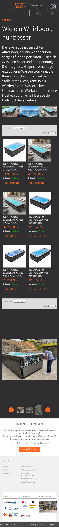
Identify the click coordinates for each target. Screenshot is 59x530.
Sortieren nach (8, 128)
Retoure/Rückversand (28, 482)
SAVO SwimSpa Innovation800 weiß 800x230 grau (13, 219)
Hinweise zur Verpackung (29, 479)
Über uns (6, 467)
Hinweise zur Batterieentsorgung (27, 474)
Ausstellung (7, 473)
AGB (32, 524)
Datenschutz (41, 524)
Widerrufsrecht (26, 467)
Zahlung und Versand (28, 470)
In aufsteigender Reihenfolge (27, 128)
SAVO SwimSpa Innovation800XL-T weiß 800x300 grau (38, 166)
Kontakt (5, 470)
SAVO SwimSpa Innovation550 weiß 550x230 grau (39, 272)
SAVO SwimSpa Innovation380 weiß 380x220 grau (13, 166)
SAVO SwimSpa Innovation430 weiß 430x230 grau (39, 219)
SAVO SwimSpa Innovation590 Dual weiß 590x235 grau (13, 272)
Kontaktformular (29, 449)
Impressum (53, 524)
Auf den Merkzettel (12, 182)
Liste (53, 128)
